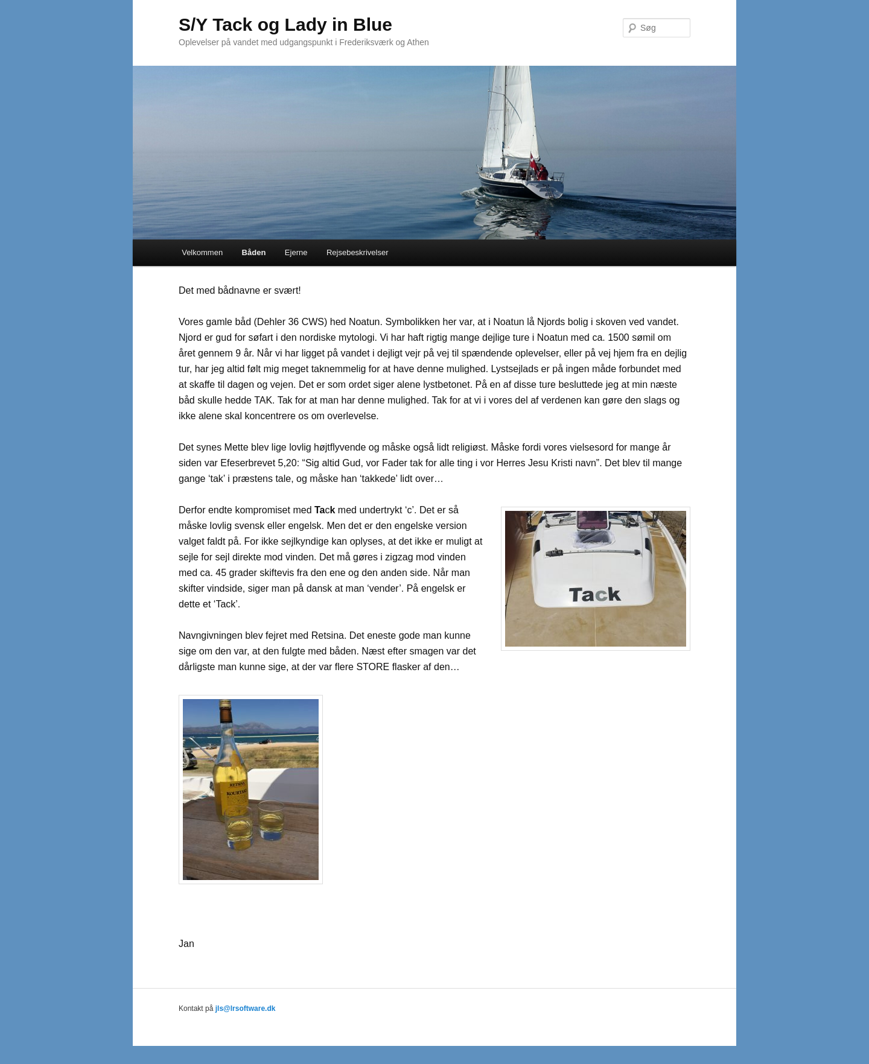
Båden (254, 252)
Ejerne (296, 252)
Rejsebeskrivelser (357, 252)
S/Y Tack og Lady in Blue (285, 24)
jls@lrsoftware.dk (245, 1008)
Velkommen (202, 252)
